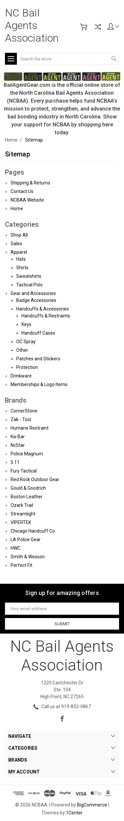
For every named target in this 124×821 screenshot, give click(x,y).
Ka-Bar (18, 436)
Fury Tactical (24, 471)
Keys (26, 324)
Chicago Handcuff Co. (33, 531)
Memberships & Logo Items (39, 384)
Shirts (22, 267)
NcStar (18, 445)
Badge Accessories (36, 300)
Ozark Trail (22, 505)
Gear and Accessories (33, 293)
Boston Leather (27, 496)
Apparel (19, 252)
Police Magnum (27, 453)
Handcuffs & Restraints (45, 315)
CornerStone (24, 410)
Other (22, 350)
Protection (27, 367)
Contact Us (22, 191)
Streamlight (23, 513)
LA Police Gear (26, 539)
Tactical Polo (29, 284)
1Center (74, 812)
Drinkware (21, 375)
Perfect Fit (21, 565)
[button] (62, 76)
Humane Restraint (30, 428)
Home (17, 208)
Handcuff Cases (38, 333)
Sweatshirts (28, 276)
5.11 (15, 462)
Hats (21, 259)
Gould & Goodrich (28, 488)
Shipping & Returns (30, 182)
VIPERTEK (21, 522)
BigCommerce (92, 804)
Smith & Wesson (28, 556)
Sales (16, 243)
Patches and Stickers (38, 358)
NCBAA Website (27, 200)
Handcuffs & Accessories (42, 309)
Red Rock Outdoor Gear (35, 479)
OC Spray (26, 341)
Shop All (19, 235)
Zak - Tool (21, 419)
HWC (16, 548)
